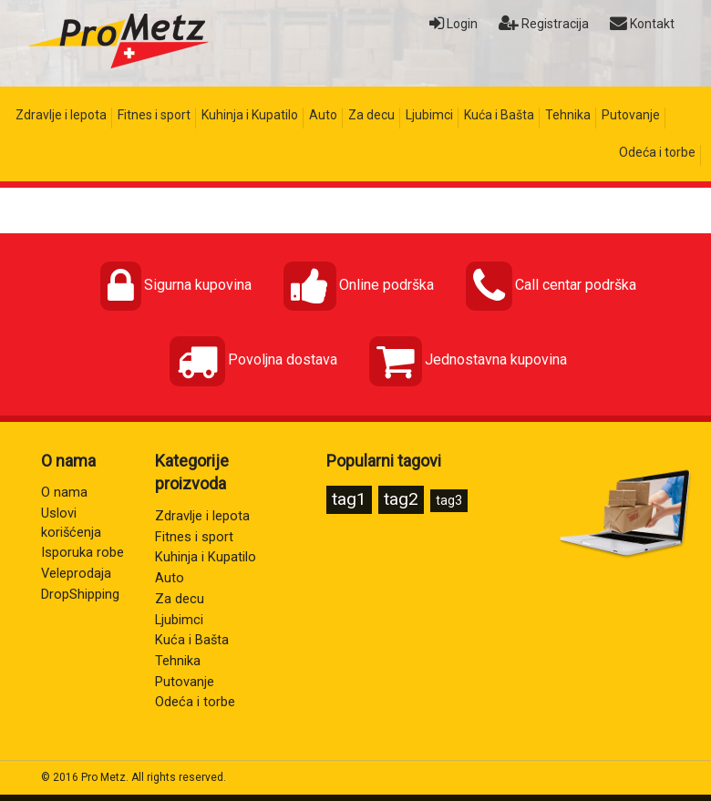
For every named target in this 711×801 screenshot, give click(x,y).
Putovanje (631, 115)
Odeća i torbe (657, 152)
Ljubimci (429, 115)
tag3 (449, 500)
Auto (323, 115)
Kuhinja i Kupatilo (249, 115)
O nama (64, 492)
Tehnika (568, 115)
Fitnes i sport (154, 115)
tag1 (349, 498)
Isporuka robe (82, 552)
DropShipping (80, 594)
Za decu (371, 115)
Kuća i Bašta (499, 115)
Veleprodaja (76, 573)
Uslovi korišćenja (71, 523)
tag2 (401, 498)
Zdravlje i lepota (61, 115)
